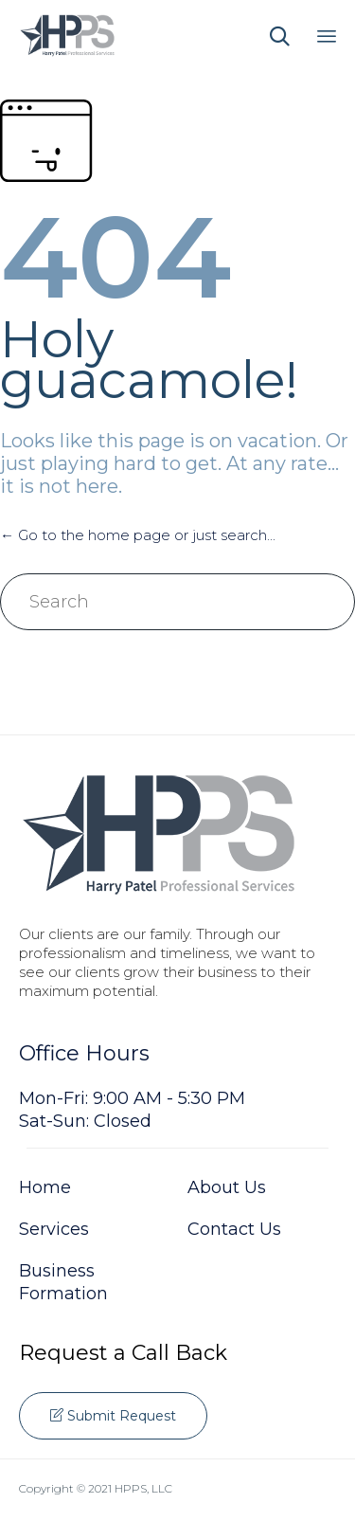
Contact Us (234, 1229)
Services (54, 1229)
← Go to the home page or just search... (137, 535)
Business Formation (63, 1282)
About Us (226, 1187)
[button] (113, 1416)
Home (45, 1187)
